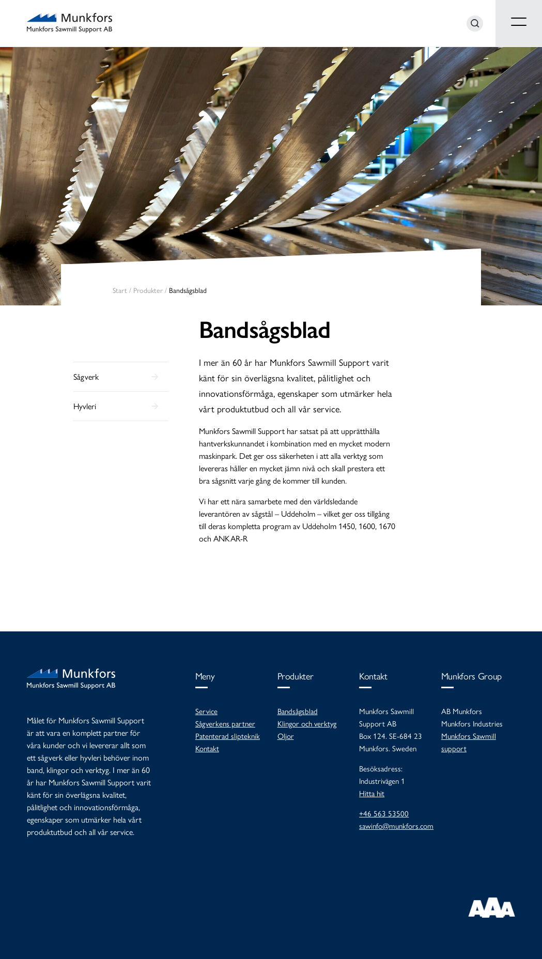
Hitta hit (371, 792)
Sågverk (86, 376)
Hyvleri (84, 406)
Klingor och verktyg (306, 723)
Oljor (285, 735)
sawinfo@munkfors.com (396, 825)
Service (206, 710)
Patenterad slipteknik (227, 735)
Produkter (148, 290)
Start (120, 290)
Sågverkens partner (225, 723)
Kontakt (207, 748)
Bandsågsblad (264, 329)
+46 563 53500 (384, 813)
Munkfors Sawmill (69, 23)
